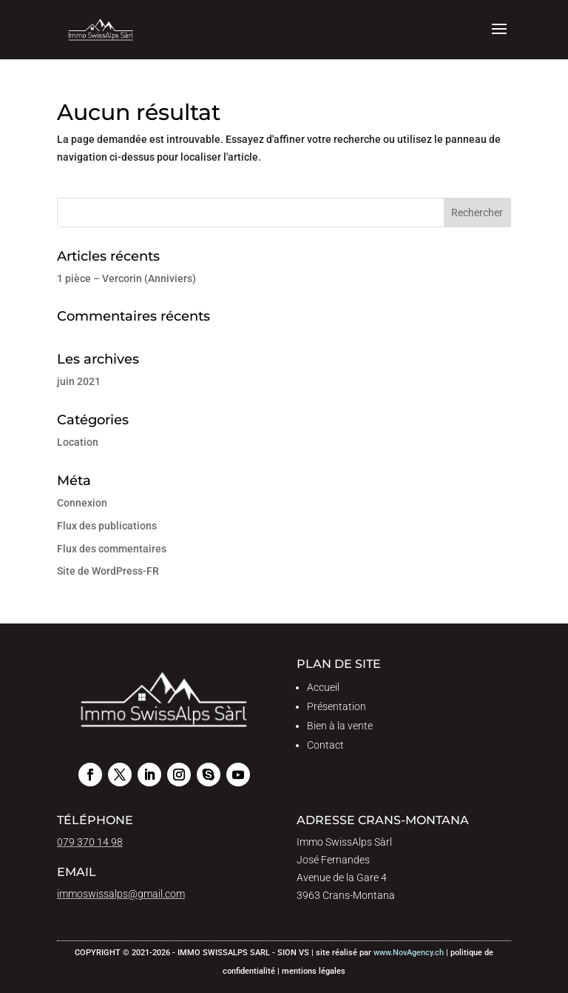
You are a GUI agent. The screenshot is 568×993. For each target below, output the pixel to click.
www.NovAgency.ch (408, 952)
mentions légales (313, 971)
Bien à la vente (340, 726)
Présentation (336, 706)
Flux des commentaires (111, 549)
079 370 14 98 (90, 842)
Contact (325, 745)
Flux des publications (107, 526)
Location (77, 442)
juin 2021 (79, 381)
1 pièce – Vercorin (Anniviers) (126, 278)
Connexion (82, 503)
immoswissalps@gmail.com (121, 894)
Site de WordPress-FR (108, 571)
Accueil (323, 687)
